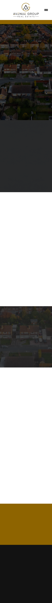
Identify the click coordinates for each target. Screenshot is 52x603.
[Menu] (46, 10)
